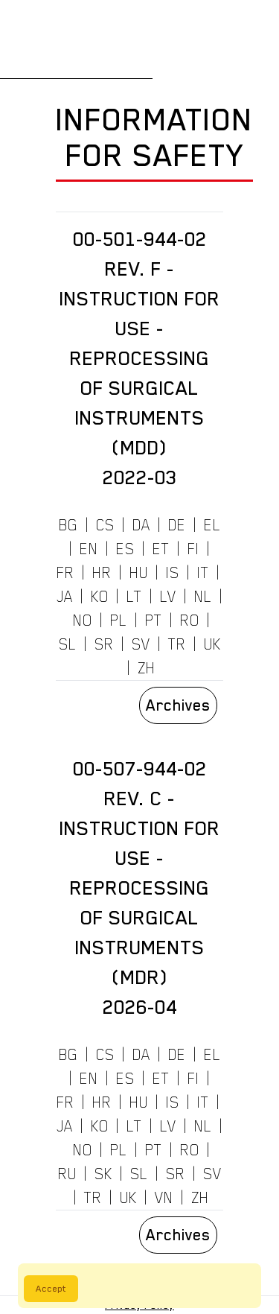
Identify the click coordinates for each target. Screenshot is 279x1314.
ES (125, 549)
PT (153, 620)
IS (172, 573)
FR (65, 573)
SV (141, 644)
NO (82, 620)
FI (193, 549)
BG (68, 525)
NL (203, 597)
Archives (178, 705)
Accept (51, 1288)
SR (104, 644)
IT (203, 573)
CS (105, 525)
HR (102, 573)
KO (100, 597)
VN (164, 1198)
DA (141, 525)
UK (212, 644)
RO (189, 620)
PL (118, 620)
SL (68, 644)
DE (177, 525)
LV (168, 597)
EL (212, 525)
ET (161, 549)
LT (134, 597)
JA (65, 597)
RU (67, 1174)
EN (89, 549)
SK (103, 1174)
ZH (146, 668)
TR (177, 644)
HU (138, 573)
